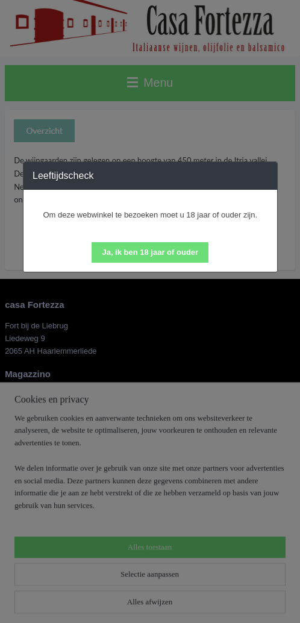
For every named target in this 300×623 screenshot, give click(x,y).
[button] (150, 252)
